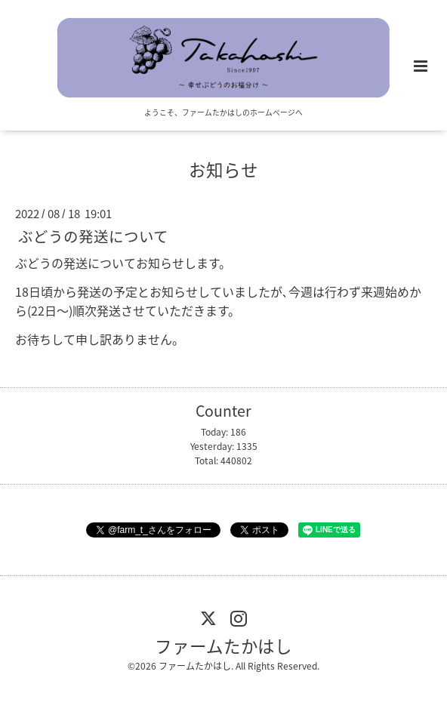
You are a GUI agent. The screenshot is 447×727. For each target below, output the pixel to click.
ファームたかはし (223, 645)
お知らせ (223, 168)
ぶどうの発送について (93, 236)
